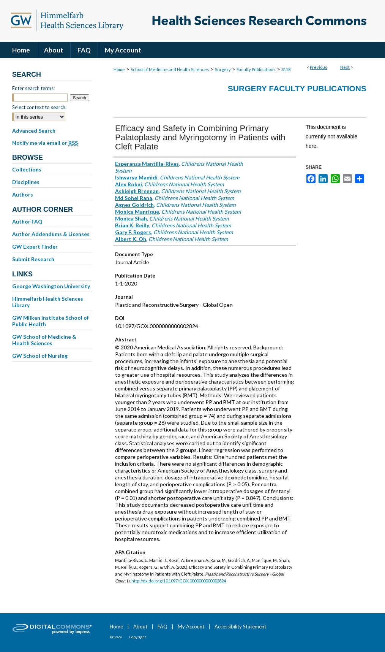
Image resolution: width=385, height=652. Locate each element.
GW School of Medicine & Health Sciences (44, 339)
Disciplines (25, 182)
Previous (318, 67)
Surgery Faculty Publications (297, 88)
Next (345, 67)
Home (119, 69)
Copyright (137, 637)
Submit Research (33, 259)
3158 (285, 69)
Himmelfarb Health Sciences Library (47, 301)
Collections (26, 169)
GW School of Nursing (40, 355)
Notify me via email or (45, 143)
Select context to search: (39, 107)
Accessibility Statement (240, 626)
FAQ (162, 626)
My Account (191, 626)
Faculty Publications (256, 69)
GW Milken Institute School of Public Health (50, 320)
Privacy (116, 637)
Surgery (223, 69)
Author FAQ (27, 221)
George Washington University (51, 286)
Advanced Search (33, 130)
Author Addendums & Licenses (51, 234)
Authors (22, 194)
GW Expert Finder (35, 246)
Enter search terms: (33, 88)
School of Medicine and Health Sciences (170, 69)
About (140, 626)
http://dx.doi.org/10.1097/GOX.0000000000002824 (178, 580)
